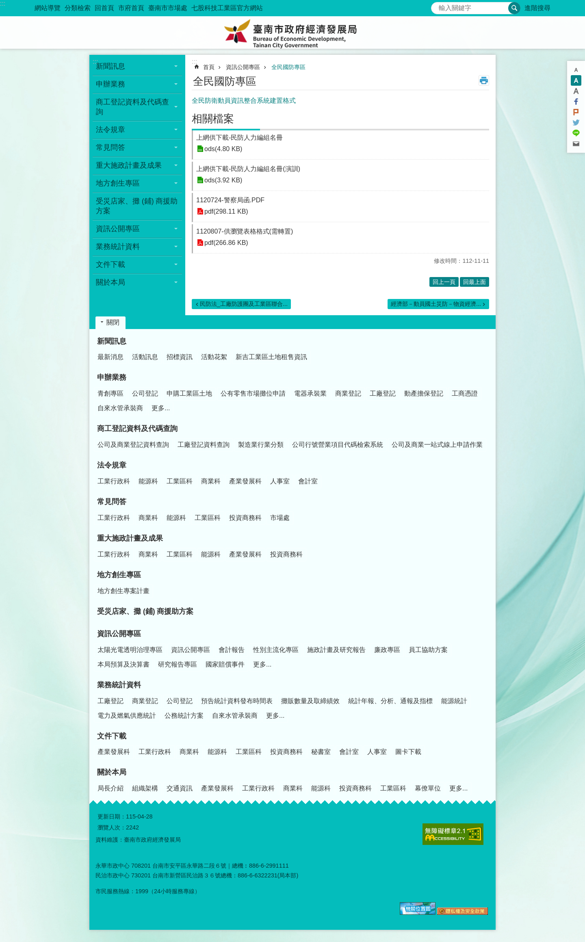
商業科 (211, 481)
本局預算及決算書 (124, 664)
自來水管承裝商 (120, 408)
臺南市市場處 (167, 7)
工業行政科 (114, 481)
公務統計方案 (184, 715)
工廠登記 (383, 393)
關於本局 (111, 772)
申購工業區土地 (189, 393)
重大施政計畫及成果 (130, 538)
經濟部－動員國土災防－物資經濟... (436, 304)
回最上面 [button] (474, 282)
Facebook (576, 101)
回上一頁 (444, 282)
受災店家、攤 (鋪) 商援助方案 (137, 206)
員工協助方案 (428, 649)
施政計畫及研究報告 (336, 649)
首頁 (208, 67)
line (576, 133)
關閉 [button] (112, 322)
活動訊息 (145, 356)
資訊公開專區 (243, 67)
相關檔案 (213, 118)
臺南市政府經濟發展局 (292, 32)
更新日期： (112, 816)
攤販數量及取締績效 (310, 700)
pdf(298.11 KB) (226, 211)
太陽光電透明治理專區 (130, 649)
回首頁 (104, 7)
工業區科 (180, 481)
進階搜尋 (537, 7)
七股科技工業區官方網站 (227, 7)
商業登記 (348, 393)
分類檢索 (78, 7)
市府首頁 (131, 7)
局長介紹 (111, 788)
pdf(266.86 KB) (226, 242)
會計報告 (232, 649)
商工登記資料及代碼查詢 (137, 428)
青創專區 (111, 393)
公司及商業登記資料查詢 (133, 444)
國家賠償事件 (225, 664)
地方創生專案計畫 (124, 590)
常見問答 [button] (110, 147)
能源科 (148, 481)
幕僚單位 (428, 788)
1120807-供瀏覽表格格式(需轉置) (244, 231)
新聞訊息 (111, 341)
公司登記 (145, 393)
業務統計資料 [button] (118, 247)
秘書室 (321, 751)
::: (2, 3)
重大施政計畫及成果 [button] (129, 165)
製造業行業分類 (261, 444)
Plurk (576, 112)
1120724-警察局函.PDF (230, 200)
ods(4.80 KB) (223, 148)
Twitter (576, 122)
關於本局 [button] (110, 282)
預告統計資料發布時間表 (237, 700)
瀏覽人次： (112, 827)
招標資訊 (180, 356)
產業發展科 (245, 481)
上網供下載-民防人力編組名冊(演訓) (248, 168)
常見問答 (111, 502)
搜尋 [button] (514, 8)
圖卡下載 (408, 751)
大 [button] (576, 91)
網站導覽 (48, 7)
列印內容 (484, 80)
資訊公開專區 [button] (118, 229)
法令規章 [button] (110, 130)
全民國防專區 (288, 67)
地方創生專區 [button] (118, 183)
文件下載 (111, 736)
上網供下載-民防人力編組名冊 (239, 137)
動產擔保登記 (423, 393)
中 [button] (576, 80)
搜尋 (437, 5)
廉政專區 (387, 649)
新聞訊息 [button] (110, 66)
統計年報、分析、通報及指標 (390, 700)
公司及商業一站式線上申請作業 (437, 444)
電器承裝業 (310, 393)
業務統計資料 (119, 685)
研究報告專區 (177, 664)
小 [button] (576, 70)
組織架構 (145, 788)
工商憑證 (465, 393)
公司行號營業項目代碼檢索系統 (337, 444)
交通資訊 (180, 788)
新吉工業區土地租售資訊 (271, 356)
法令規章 (111, 465)
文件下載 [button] (110, 264)
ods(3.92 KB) (223, 180)
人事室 (280, 481)
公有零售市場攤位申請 (253, 393)
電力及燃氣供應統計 (127, 715)
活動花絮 (214, 356)
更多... (161, 408)
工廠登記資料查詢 (204, 444)
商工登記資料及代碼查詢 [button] (132, 107)
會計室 (308, 481)
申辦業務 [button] (110, 84)
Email (576, 144)
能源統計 (454, 700)
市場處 (280, 517)
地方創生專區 (119, 575)
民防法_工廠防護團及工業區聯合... (244, 304)
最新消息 (111, 356)
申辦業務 (111, 377)
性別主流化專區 (276, 649)
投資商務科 (245, 517)
